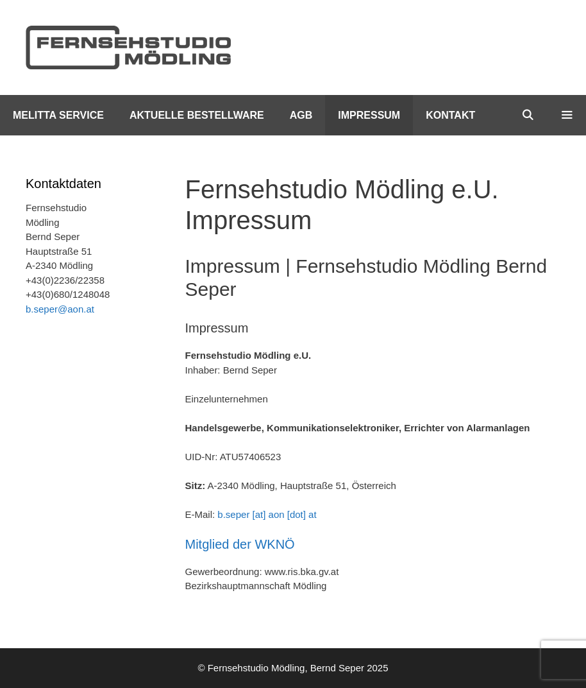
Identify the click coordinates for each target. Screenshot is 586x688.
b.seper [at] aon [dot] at (266, 514)
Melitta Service (58, 115)
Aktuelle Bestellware (197, 115)
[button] (566, 115)
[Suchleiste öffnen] (528, 115)
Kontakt (450, 115)
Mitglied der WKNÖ (240, 544)
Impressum (369, 115)
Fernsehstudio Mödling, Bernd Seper (286, 667)
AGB (301, 115)
